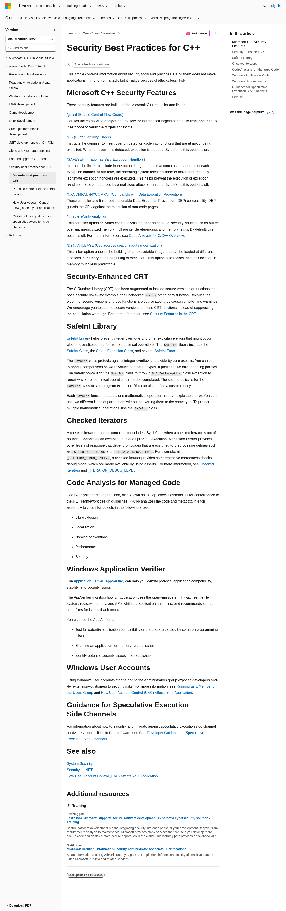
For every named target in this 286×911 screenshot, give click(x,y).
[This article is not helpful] (273, 112)
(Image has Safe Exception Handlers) (106, 159)
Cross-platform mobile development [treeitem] (24, 131)
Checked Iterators (244, 63)
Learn (72, 33)
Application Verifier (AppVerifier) (99, 581)
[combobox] (30, 39)
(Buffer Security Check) (89, 137)
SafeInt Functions (168, 351)
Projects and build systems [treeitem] (27, 74)
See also (238, 97)
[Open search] (264, 6)
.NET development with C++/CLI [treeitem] (31, 142)
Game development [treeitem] (22, 112)
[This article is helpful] (268, 112)
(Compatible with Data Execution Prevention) (135, 194)
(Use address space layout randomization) (114, 245)
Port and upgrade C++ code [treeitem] (28, 159)
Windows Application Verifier (251, 75)
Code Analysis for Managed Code (255, 69)
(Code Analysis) (86, 217)
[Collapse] (54, 30)
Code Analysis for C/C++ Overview (156, 235)
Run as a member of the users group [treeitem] (34, 191)
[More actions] (215, 33)
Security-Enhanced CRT (249, 52)
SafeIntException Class (114, 351)
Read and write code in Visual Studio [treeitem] (29, 85)
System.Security (80, 764)
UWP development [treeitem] (22, 104)
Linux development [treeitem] (22, 120)
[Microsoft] (8, 6)
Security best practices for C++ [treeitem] (32, 178)
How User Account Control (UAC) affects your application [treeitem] (33, 205)
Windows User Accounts (249, 81)
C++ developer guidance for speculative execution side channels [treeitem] (32, 221)
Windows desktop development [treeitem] (30, 96)
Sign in (276, 6)
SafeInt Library (78, 338)
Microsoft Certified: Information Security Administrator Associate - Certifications (126, 849)
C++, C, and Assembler (99, 33)
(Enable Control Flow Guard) (95, 115)
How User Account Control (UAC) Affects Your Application (146, 693)
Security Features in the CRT (173, 314)
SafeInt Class (77, 351)
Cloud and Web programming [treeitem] (29, 150)
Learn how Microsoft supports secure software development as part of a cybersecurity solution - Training (138, 820)
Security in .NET (80, 770)
